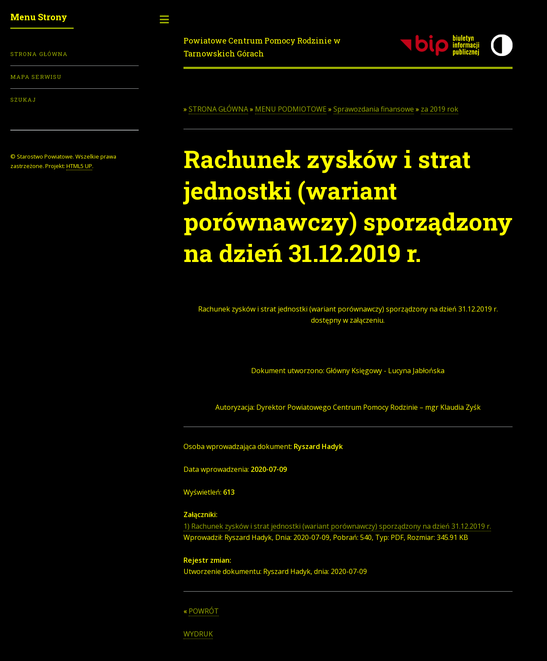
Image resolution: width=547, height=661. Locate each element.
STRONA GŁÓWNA (218, 109)
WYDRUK (198, 634)
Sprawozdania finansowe (373, 109)
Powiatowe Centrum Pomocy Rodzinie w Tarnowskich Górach (262, 47)
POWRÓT (204, 611)
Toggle (164, 19)
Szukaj (23, 99)
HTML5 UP (79, 166)
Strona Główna (39, 54)
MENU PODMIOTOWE (290, 109)
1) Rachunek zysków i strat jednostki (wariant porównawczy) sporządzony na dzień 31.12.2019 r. (337, 526)
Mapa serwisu (36, 77)
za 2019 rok (439, 109)
